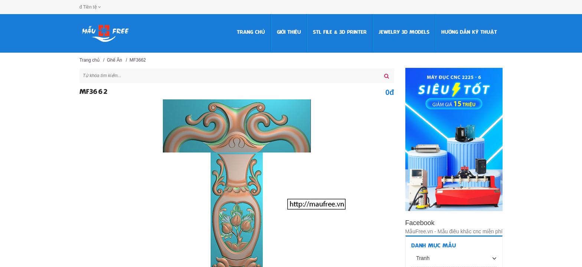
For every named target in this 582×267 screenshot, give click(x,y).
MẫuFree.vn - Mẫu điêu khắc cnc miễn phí (454, 231)
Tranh (422, 258)
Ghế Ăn (114, 60)
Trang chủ (251, 32)
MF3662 (138, 60)
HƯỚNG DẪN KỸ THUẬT (469, 32)
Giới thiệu (289, 32)
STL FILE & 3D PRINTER (340, 32)
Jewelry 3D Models (404, 32)
